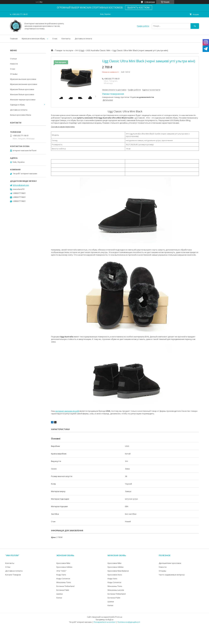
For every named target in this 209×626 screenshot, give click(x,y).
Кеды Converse (63, 578)
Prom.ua (118, 617)
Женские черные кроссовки (22, 99)
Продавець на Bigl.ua (104, 619)
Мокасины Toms (63, 582)
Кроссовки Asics (115, 574)
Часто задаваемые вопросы (172, 574)
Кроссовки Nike (63, 563)
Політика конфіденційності (128, 622)
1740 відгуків (149, 2)
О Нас (7, 567)
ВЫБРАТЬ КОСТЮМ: (138, 7)
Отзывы (13, 74)
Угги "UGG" (61, 571)
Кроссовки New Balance (118, 571)
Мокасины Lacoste (116, 590)
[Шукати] (195, 26)
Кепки (59, 597)
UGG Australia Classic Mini (98, 50)
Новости (14, 63)
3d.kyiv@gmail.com (21, 185)
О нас (54, 38)
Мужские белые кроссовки (22, 89)
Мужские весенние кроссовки (23, 84)
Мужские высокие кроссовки (23, 79)
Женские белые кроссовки (22, 94)
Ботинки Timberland (65, 586)
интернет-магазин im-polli (67, 411)
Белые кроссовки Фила (20, 115)
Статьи (13, 58)
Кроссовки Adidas (64, 567)
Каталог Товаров (13, 574)
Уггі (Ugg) (79, 50)
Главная (13, 38)
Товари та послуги (64, 50)
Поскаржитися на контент (105, 622)
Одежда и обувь (17, 104)
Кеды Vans (61, 574)
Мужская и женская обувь (33, 38)
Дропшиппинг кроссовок (170, 563)
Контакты (66, 38)
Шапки (59, 594)
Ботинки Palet (62, 590)
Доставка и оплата (83, 38)
